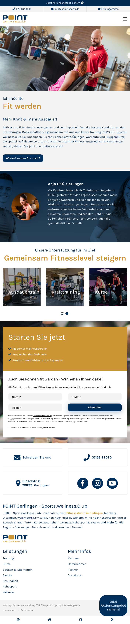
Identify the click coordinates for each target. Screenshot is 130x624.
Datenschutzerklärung (42, 416)
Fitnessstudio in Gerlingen (84, 513)
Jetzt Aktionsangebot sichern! (113, 605)
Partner (73, 569)
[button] (62, 313)
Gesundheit (10, 581)
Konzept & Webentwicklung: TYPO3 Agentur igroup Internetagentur (41, 605)
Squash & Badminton (18, 569)
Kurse (7, 564)
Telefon (16, 407)
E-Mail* (77, 397)
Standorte (74, 575)
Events (7, 575)
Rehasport (10, 586)
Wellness (8, 592)
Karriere (73, 558)
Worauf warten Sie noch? (23, 158)
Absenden (95, 407)
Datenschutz (27, 610)
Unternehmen (77, 564)
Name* (16, 397)
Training (8, 558)
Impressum (9, 610)
